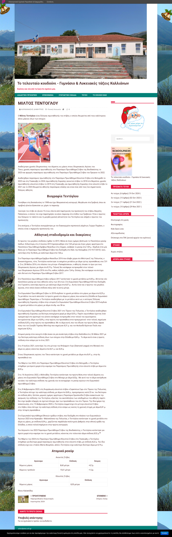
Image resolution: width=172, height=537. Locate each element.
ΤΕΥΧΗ (87, 95)
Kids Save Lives (117, 229)
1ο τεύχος (115, 207)
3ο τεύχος (115, 198)
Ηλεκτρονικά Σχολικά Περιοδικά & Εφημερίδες (26, 2)
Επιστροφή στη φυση (120, 220)
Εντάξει (164, 533)
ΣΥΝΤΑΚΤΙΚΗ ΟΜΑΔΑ (69, 95)
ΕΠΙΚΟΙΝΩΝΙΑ (49, 95)
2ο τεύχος (115, 202)
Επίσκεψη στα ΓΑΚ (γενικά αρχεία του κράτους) (131, 238)
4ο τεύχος (115, 194)
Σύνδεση (50, 2)
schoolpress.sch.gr (24, 529)
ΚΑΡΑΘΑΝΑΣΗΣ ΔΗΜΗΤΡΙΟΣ (32, 109)
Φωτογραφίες (117, 225)
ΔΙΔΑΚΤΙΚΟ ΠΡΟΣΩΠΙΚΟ (27, 95)
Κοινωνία (57, 109)
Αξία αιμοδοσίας (118, 233)
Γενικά (50, 109)
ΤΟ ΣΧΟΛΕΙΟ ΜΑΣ (102, 95)
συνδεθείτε (47, 521)
